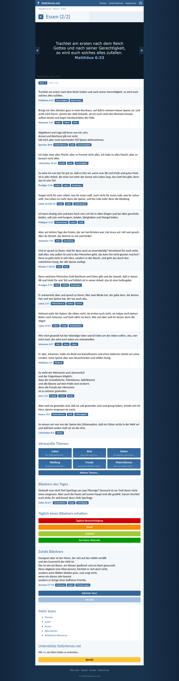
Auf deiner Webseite (89, 540)
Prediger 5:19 (45, 285)
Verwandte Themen (53, 443)
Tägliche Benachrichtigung (89, 520)
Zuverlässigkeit (84, 145)
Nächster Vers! (89, 593)
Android (89, 533)
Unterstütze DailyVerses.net (59, 646)
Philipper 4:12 (45, 222)
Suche (48, 621)
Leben (66, 185)
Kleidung (58, 362)
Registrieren (131, 3)
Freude (53, 396)
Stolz (70, 414)
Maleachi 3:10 (45, 122)
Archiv (48, 626)
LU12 (43, 83)
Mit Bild (89, 599)
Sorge (60, 204)
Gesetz (62, 163)
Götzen (60, 433)
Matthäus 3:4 (45, 362)
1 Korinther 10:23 (47, 163)
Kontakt (92, 670)
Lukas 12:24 (44, 325)
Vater (58, 344)
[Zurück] (40, 16)
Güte (70, 163)
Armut (79, 303)
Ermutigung (82, 503)
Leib (59, 266)
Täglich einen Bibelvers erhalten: (63, 513)
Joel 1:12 (43, 395)
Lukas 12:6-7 (44, 502)
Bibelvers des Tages (53, 484)
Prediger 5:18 (45, 185)
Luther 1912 (54, 83)
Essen (63, 9)
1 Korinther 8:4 (46, 432)
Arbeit (57, 185)
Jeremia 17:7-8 (46, 584)
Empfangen (77, 185)
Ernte (75, 122)
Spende (89, 659)
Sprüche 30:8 (45, 144)
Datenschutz (103, 670)
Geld (72, 145)
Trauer (62, 396)
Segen (58, 122)
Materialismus (61, 145)
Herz (66, 266)
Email (89, 527)
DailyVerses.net (44, 9)
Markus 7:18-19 (46, 266)
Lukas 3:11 (43, 303)
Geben (67, 122)
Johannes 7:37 (45, 240)
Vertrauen (60, 585)
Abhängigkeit (81, 414)
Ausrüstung (68, 241)
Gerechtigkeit (61, 100)
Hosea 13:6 (44, 414)
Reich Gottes (76, 100)
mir (44, 652)
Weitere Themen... (89, 472)
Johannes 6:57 (45, 344)
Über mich (74, 670)
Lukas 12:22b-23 (46, 203)
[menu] (140, 4)
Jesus (58, 241)
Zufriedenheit (80, 204)
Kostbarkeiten (76, 326)
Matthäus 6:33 (46, 100)
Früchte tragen (83, 585)
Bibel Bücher (51, 630)
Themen (103, 3)
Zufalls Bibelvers (116, 3)
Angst (71, 503)
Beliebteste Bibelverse (56, 635)
